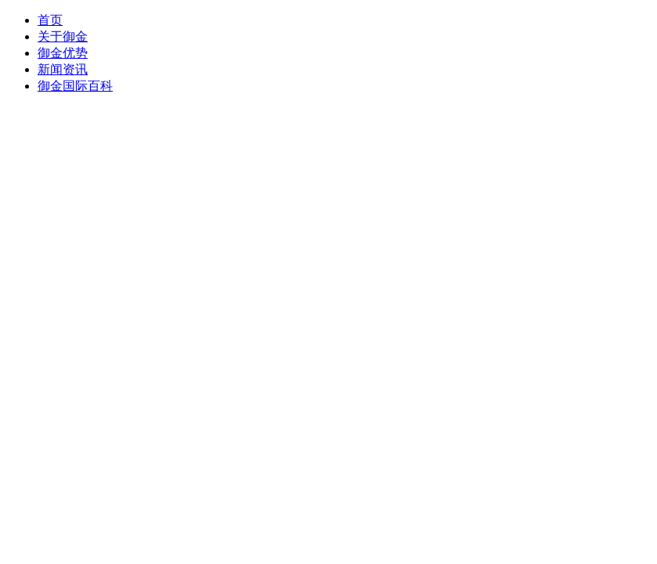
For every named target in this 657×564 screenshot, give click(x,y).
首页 (50, 20)
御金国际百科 (75, 85)
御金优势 (63, 53)
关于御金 (63, 36)
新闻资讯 (63, 69)
